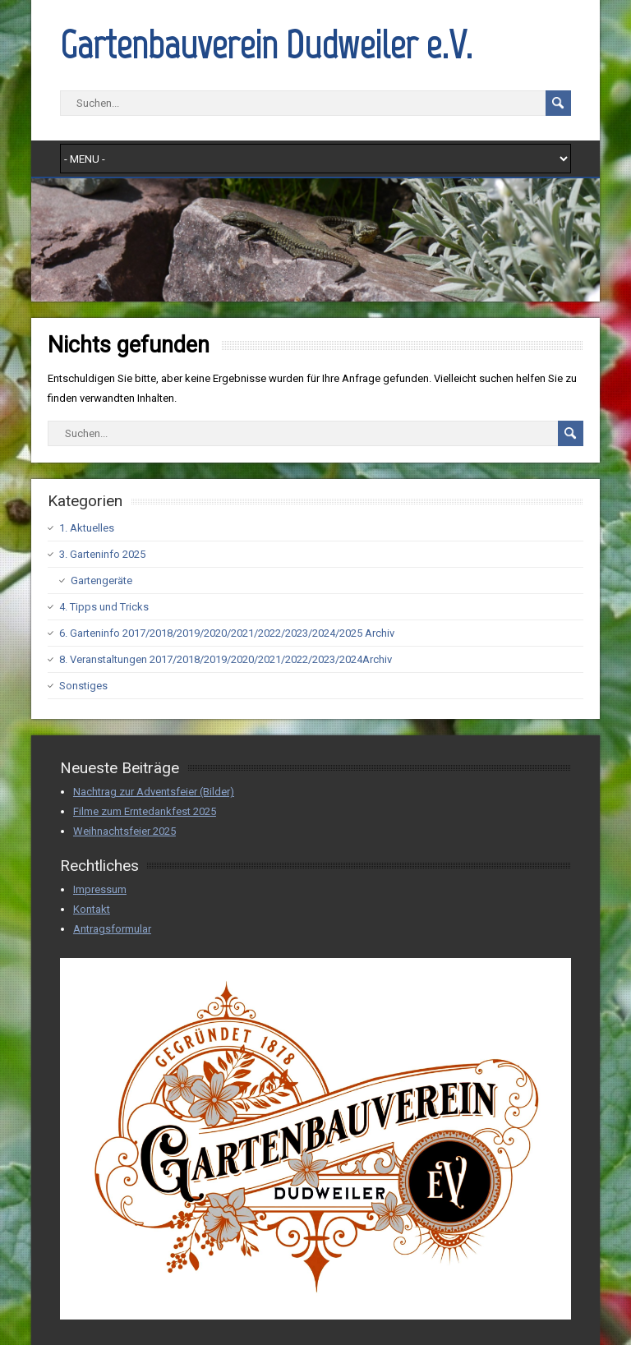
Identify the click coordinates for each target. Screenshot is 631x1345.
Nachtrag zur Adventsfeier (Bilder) (153, 791)
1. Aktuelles (86, 528)
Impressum (100, 889)
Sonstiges (83, 685)
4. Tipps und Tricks (104, 607)
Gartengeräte (101, 580)
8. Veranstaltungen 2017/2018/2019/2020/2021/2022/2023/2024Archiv (225, 659)
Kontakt (91, 909)
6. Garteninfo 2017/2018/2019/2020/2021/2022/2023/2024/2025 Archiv (226, 633)
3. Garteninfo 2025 (102, 554)
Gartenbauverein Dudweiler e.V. (266, 44)
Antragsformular (112, 929)
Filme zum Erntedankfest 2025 (144, 811)
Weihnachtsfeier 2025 (124, 831)
